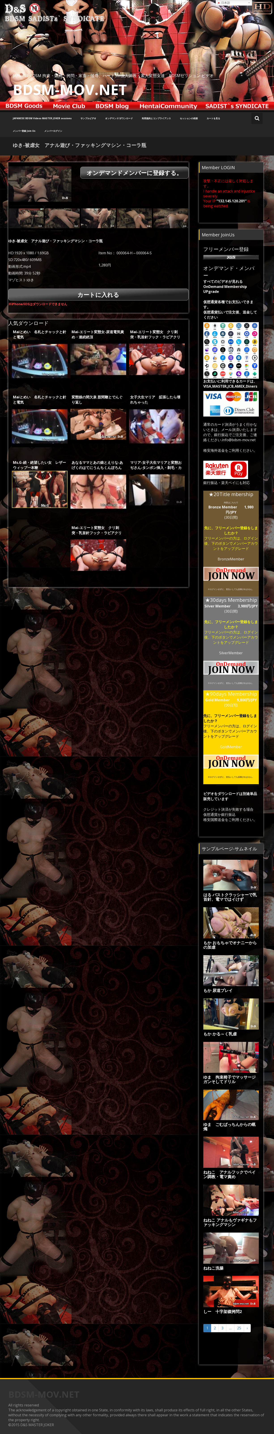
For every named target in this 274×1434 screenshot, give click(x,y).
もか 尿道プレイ (218, 990)
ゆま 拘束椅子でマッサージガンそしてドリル (229, 1079)
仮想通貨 (210, 814)
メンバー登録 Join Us (24, 130)
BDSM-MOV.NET (70, 89)
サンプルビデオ (88, 118)
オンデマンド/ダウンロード (119, 118)
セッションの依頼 (189, 118)
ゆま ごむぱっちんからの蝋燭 (229, 1127)
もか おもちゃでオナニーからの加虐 (230, 945)
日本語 (223, 3)
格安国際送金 (214, 819)
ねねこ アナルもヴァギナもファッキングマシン (230, 1222)
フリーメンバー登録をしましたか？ (236, 530)
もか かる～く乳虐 (220, 1034)
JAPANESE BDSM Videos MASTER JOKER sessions (42, 118)
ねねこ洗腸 (213, 1268)
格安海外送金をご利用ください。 (230, 450)
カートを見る (213, 118)
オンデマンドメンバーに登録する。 (134, 173)
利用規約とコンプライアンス (156, 118)
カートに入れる (98, 295)
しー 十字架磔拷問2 (222, 1311)
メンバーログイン (53, 130)
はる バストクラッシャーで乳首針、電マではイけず (230, 897)
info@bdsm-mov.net (239, 439)
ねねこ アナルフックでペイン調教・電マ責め (229, 1174)
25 (239, 1328)
